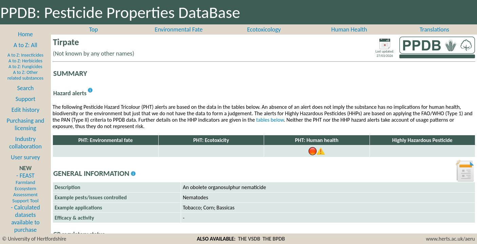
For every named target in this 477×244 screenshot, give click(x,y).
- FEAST (25, 188)
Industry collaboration (25, 142)
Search (25, 88)
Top (93, 29)
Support (25, 99)
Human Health (349, 29)
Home (25, 34)
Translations (434, 29)
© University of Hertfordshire (34, 239)
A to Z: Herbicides (25, 61)
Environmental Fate (178, 29)
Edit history (26, 110)
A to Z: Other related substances (25, 75)
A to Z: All (25, 45)
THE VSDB (249, 239)
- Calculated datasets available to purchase (25, 218)
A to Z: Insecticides (25, 55)
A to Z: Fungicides (25, 66)
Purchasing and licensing (25, 124)
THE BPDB (274, 239)
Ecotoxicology (264, 29)
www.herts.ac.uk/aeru (450, 239)
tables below (270, 120)
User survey (25, 157)
